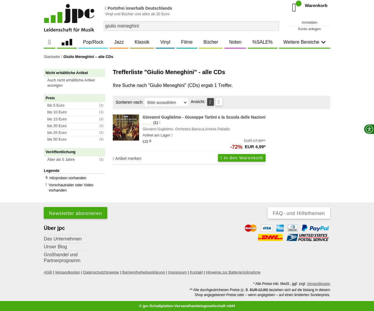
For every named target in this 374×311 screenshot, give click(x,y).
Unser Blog (55, 246)
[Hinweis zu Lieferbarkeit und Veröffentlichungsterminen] (172, 135)
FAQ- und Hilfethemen (299, 213)
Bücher (210, 42)
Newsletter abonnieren (75, 213)
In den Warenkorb (241, 157)
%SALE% (262, 42)
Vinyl (165, 42)
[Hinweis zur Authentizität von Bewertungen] (159, 122)
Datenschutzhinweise (101, 272)
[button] (77, 83)
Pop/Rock (93, 42)
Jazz (119, 42)
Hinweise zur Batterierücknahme (233, 272)
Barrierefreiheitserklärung (143, 272)
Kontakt (196, 272)
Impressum (177, 272)
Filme (187, 42)
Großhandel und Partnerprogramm (62, 257)
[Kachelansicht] (219, 102)
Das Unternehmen (63, 238)
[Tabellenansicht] (210, 102)
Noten (235, 42)
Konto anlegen (309, 29)
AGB (48, 272)
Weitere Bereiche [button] (304, 42)
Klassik (142, 42)
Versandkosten (67, 272)
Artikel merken (127, 158)
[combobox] (191, 26)
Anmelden (309, 22)
